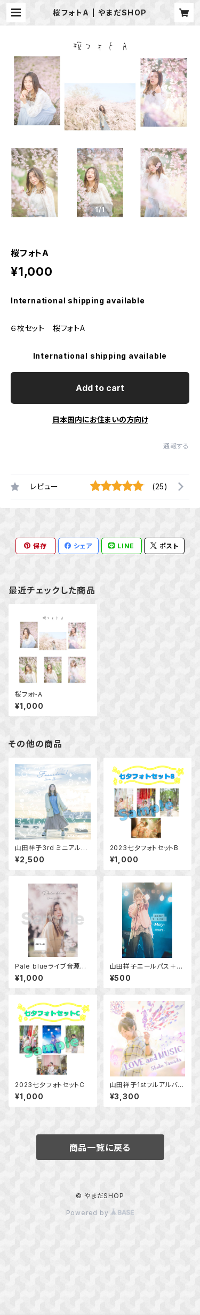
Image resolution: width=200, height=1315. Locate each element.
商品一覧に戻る (100, 1147)
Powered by (100, 1213)
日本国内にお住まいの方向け (100, 419)
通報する (176, 446)
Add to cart (100, 388)
